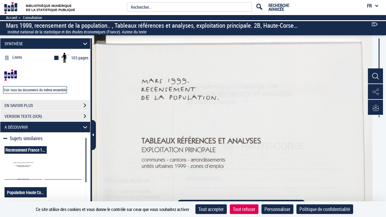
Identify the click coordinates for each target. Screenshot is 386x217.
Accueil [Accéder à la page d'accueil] (11, 17)
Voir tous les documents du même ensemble (35, 89)
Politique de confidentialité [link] (324, 209)
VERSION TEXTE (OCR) (47, 116)
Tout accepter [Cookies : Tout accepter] (211, 209)
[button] (375, 76)
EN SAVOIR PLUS (47, 105)
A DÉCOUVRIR (47, 127)
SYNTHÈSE (47, 43)
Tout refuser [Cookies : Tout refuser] (244, 209)
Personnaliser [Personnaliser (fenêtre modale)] (277, 209)
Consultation (32, 17)
